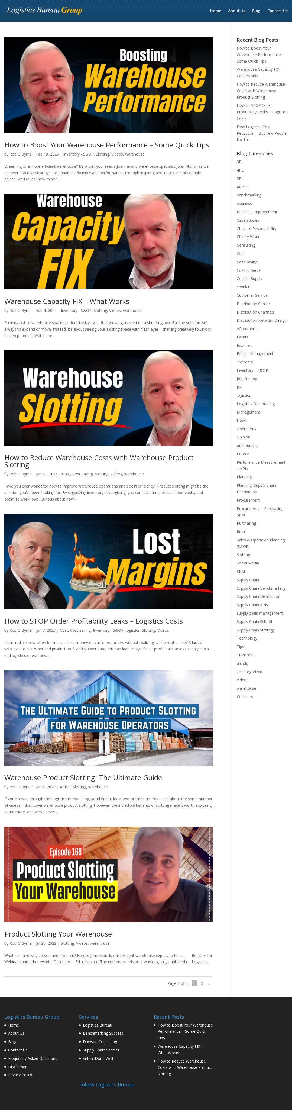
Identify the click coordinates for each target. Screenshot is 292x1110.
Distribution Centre (253, 303)
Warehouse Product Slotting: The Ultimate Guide (83, 777)
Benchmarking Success (103, 1033)
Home (215, 11)
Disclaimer (17, 1066)
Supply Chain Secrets (101, 1050)
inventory (245, 361)
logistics (133, 630)
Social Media (248, 563)
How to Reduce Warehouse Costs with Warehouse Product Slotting (99, 461)
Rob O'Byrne (20, 154)
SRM (241, 571)
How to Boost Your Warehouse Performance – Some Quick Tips (106, 145)
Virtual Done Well (98, 1058)
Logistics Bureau (97, 1025)
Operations (246, 428)
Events (242, 337)
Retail (241, 531)
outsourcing (247, 445)
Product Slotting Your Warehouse (58, 934)
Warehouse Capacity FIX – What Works (66, 301)
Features (244, 345)
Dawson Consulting (100, 1041)
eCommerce (247, 328)
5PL (240, 178)
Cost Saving (82, 473)
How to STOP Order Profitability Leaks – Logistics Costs (93, 621)
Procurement (248, 500)
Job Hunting (247, 378)
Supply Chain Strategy (256, 630)
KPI (240, 387)
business (244, 203)
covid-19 (244, 286)
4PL (240, 170)
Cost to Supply (249, 278)
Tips (240, 646)
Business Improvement (257, 211)
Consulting (246, 245)
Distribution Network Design (262, 320)
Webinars (245, 696)
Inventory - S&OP (78, 154)
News (242, 420)
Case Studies (248, 220)
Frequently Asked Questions (32, 1058)
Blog (256, 11)
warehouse (135, 154)
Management (248, 412)
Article (65, 786)
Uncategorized (249, 671)
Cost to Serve (249, 270)
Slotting (102, 154)
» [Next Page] (209, 983)
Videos (117, 154)
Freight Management (255, 353)
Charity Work (248, 236)
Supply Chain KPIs (252, 604)
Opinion (243, 437)
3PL (240, 161)
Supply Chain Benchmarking (261, 588)
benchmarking (249, 195)
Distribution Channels (255, 312)
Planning (244, 476)
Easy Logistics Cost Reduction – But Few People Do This (262, 133)
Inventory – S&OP (252, 370)
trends (242, 663)
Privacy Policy (20, 1074)
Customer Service (252, 295)
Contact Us (277, 11)
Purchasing (246, 523)
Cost (66, 473)
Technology (247, 638)
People (243, 453)
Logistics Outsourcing (256, 403)
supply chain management (260, 613)
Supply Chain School (254, 621)
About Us (236, 11)
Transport (245, 654)
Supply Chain (248, 579)
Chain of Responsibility (256, 228)
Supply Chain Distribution (258, 596)
